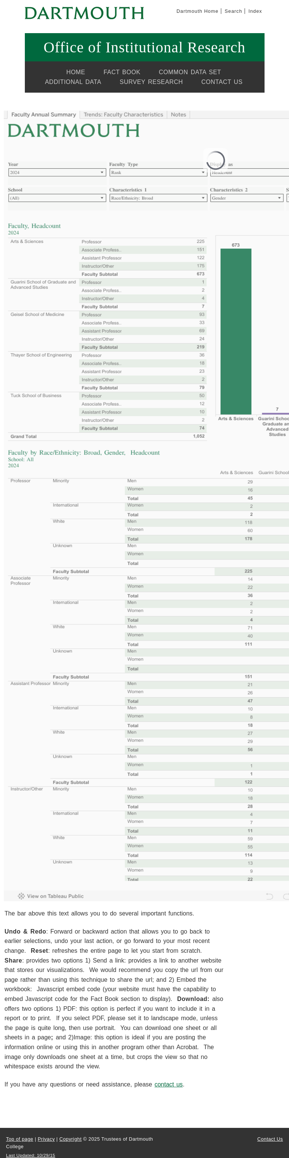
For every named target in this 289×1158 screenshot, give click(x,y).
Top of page (19, 1139)
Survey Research (151, 82)
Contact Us (222, 82)
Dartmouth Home (197, 11)
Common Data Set (190, 72)
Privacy (46, 1139)
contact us (169, 1084)
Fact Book (121, 72)
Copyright (70, 1139)
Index (255, 11)
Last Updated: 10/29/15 (30, 1155)
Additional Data (73, 82)
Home (75, 72)
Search (233, 11)
